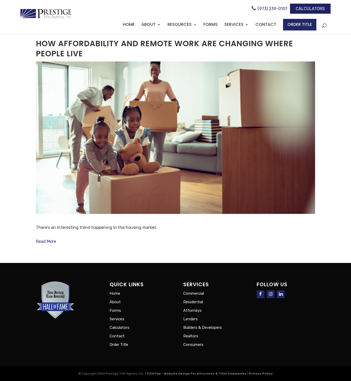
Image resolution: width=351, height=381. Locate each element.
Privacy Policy (261, 373)
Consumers (193, 344)
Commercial (193, 293)
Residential (193, 302)
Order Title (299, 24)
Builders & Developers (202, 327)
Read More (46, 241)
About (148, 25)
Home (129, 25)
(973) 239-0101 (272, 8)
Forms (210, 25)
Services (233, 25)
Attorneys (192, 310)
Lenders (190, 319)
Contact (265, 25)
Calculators (310, 8)
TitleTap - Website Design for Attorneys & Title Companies (197, 373)
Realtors (190, 336)
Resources (179, 25)
